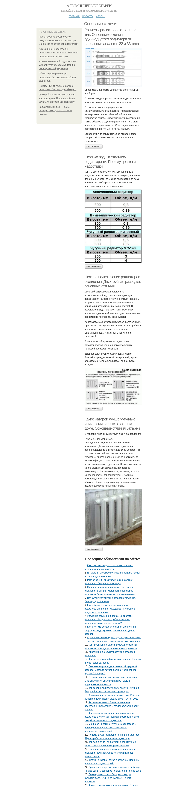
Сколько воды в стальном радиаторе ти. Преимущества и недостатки (110, 161)
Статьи (100, 16)
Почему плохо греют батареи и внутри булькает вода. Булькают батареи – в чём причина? (108, 778)
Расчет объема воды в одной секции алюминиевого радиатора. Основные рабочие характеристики (58, 40)
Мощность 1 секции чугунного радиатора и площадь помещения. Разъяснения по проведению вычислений (110, 727)
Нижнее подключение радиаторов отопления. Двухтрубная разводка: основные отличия (113, 281)
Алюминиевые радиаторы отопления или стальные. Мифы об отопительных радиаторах (58, 52)
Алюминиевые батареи (89, 6)
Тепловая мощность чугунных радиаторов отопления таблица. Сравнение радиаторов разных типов (110, 753)
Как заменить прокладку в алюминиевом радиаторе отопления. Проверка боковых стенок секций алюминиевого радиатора (112, 717)
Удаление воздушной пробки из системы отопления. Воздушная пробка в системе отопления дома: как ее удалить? (109, 619)
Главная (74, 16)
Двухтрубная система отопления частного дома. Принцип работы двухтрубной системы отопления (57, 98)
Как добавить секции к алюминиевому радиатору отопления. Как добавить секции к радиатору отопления (110, 609)
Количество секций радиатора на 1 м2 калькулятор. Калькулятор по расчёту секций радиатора (58, 65)
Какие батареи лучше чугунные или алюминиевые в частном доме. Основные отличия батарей (112, 424)
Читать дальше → (93, 147)
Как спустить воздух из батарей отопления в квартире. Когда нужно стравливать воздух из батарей (111, 630)
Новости (87, 16)
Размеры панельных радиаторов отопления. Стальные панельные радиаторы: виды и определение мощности (111, 681)
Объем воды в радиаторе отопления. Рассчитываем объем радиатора (57, 77)
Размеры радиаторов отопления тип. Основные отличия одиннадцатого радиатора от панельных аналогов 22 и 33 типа (112, 37)
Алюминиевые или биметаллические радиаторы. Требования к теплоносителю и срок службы (111, 706)
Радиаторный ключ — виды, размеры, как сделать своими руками (55, 110)
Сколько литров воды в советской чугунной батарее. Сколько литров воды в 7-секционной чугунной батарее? (111, 670)
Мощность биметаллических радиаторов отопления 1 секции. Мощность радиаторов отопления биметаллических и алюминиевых (110, 591)
